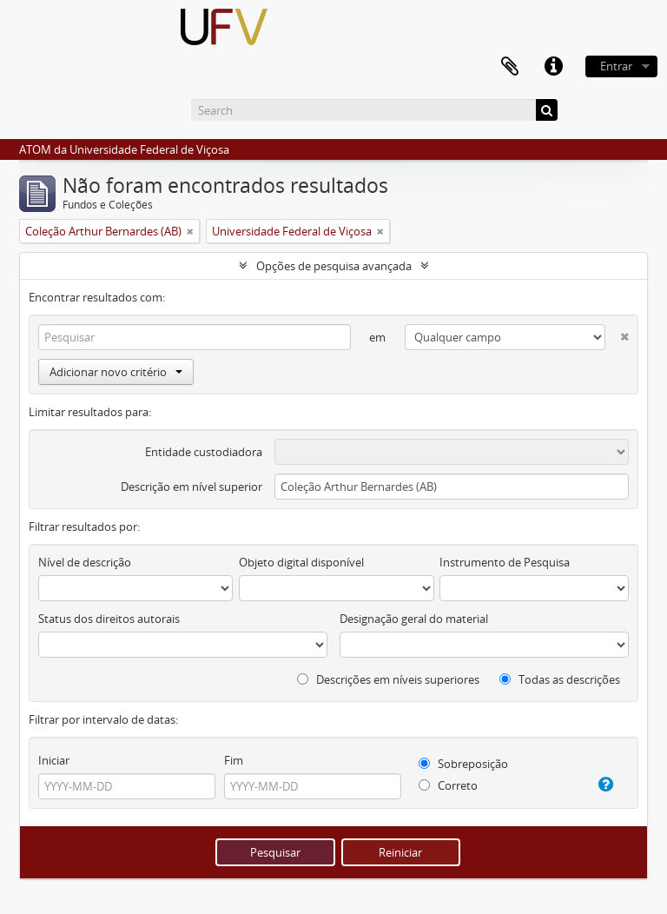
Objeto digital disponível (301, 562)
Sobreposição (463, 764)
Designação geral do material (414, 618)
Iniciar (53, 760)
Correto (448, 785)
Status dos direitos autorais (109, 618)
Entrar (616, 66)
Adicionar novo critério (116, 372)
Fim (233, 760)
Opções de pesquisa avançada (334, 266)
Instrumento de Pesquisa (504, 562)
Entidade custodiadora (203, 452)
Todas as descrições (559, 679)
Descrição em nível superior (191, 486)
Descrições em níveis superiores (388, 679)
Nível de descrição (84, 562)
